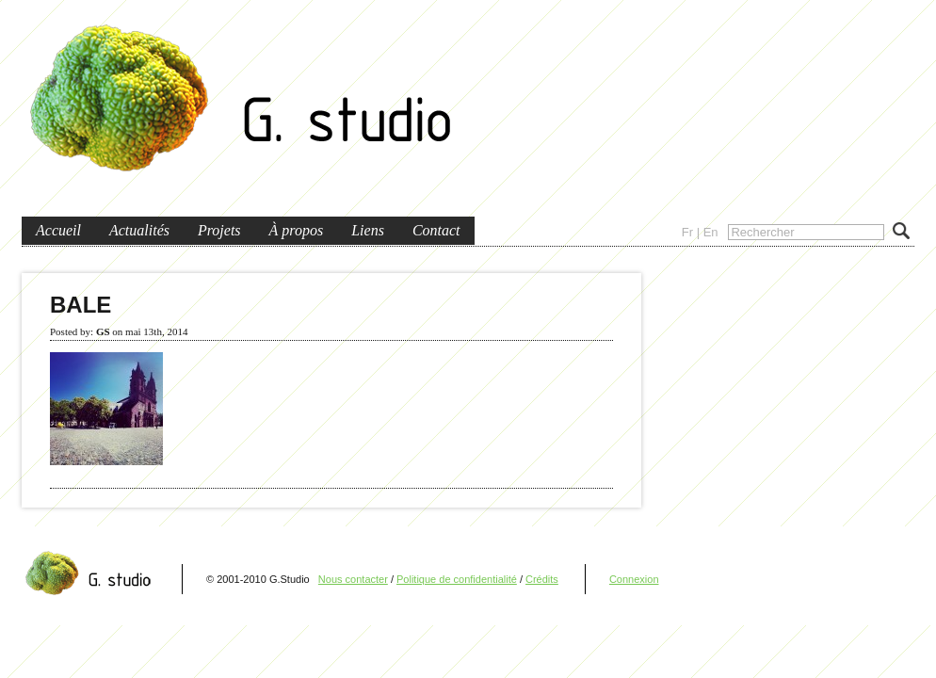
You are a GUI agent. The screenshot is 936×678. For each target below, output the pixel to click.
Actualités (139, 230)
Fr (687, 232)
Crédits (541, 579)
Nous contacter (353, 579)
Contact (436, 230)
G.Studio (243, 101)
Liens (367, 230)
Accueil (58, 230)
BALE (80, 304)
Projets (219, 230)
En (710, 232)
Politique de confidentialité (456, 579)
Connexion (634, 579)
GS (103, 331)
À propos (296, 230)
